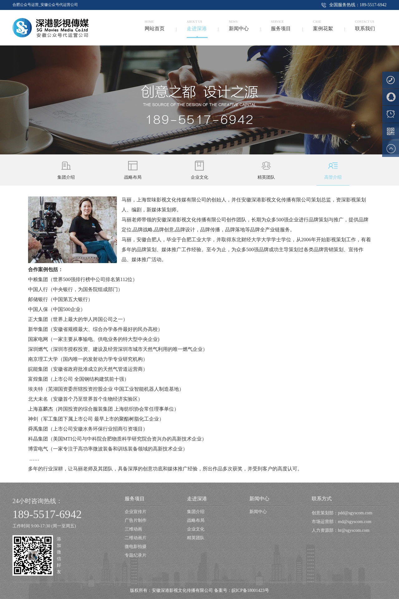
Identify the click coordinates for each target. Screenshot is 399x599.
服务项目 (135, 498)
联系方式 (322, 498)
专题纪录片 (136, 555)
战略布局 (195, 520)
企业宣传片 (136, 511)
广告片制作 (136, 520)
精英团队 (195, 537)
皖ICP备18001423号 (250, 590)
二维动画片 (136, 537)
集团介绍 (195, 511)
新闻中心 (259, 498)
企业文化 (195, 529)
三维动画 (133, 529)
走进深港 (197, 498)
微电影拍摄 (136, 546)
